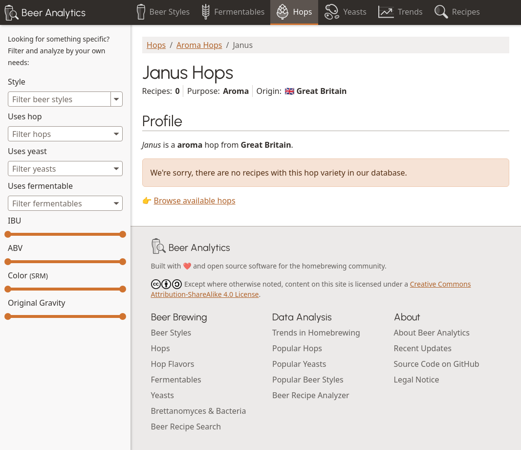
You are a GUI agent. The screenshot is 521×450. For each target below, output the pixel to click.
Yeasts (162, 395)
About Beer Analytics (432, 332)
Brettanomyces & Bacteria (198, 410)
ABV (15, 248)
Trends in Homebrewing (316, 332)
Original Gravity (36, 302)
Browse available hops (195, 200)
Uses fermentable (40, 185)
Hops (156, 45)
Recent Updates (423, 348)
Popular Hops (297, 348)
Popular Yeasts (299, 364)
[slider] (7, 234)
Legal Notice (416, 379)
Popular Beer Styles (308, 379)
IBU (15, 220)
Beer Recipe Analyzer (310, 395)
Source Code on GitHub (436, 364)
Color (28, 275)
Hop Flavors (173, 364)
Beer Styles (171, 332)
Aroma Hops (199, 45)
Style (16, 81)
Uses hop (25, 116)
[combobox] (65, 133)
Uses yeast (27, 151)
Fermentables (176, 379)
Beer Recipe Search (186, 426)
